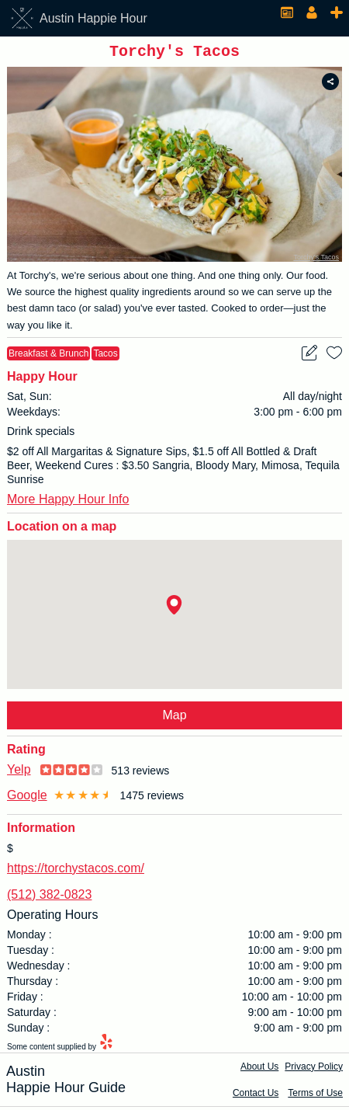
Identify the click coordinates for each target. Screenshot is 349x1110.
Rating (26, 752)
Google (27, 798)
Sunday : (28, 1031)
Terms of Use (315, 1096)
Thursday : (32, 984)
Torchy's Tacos (316, 260)
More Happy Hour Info (68, 502)
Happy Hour (42, 379)
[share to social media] (330, 84)
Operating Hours (52, 917)
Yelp (19, 772)
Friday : (25, 999)
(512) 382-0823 (49, 897)
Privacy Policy (314, 1069)
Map (174, 718)
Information (41, 830)
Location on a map (61, 529)
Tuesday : (30, 953)
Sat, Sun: (29, 399)
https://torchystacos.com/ (75, 871)
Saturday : (32, 1015)
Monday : (29, 937)
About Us (259, 1069)
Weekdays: (33, 415)
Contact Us (255, 1096)
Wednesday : (38, 968)
